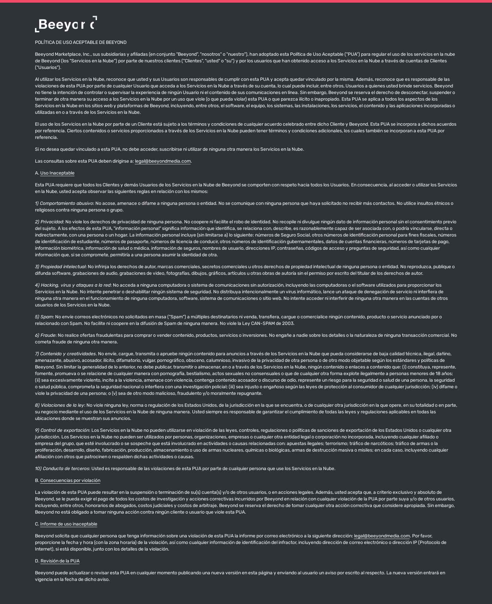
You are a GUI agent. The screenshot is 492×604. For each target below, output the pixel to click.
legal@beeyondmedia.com (163, 161)
